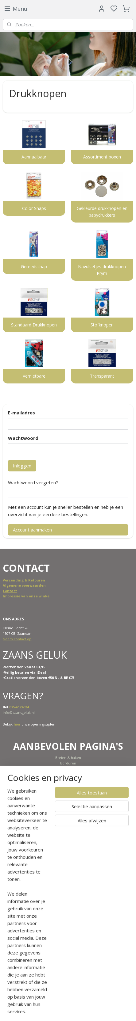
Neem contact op (17, 639)
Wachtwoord (23, 438)
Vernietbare (34, 376)
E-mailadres (21, 413)
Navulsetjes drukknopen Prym (102, 270)
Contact (10, 591)
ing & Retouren (31, 580)
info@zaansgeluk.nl (19, 712)
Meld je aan (89, 968)
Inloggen (22, 466)
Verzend (10, 580)
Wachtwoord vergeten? (33, 482)
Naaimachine (68, 768)
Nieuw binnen (68, 773)
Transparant (102, 376)
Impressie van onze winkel (27, 596)
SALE (68, 779)
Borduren (68, 763)
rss (100, 1010)
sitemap (87, 1010)
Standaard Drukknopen (34, 325)
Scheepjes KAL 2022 (68, 784)
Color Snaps (34, 208)
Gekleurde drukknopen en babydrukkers (102, 211)
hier (17, 724)
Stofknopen (102, 325)
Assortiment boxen (102, 157)
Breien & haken (68, 757)
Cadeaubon (67, 790)
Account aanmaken (32, 530)
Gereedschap (34, 266)
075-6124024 (19, 707)
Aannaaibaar (33, 157)
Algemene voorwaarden (24, 585)
